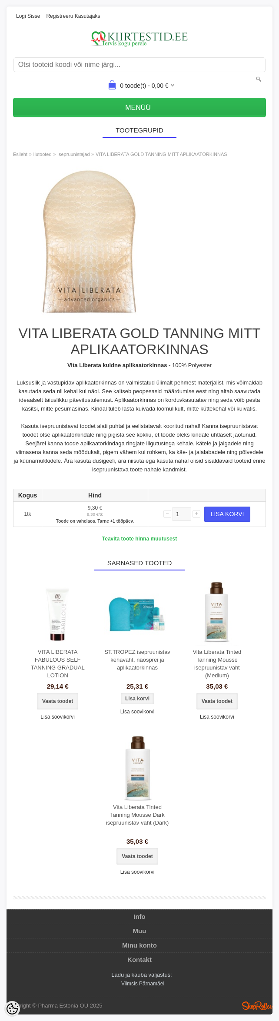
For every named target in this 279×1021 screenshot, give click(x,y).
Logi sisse (28, 16)
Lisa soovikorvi (57, 717)
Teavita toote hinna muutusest (139, 539)
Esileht (20, 154)
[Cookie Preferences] (12, 1009)
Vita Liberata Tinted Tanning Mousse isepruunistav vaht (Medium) (217, 664)
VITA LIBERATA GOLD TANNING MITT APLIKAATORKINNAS (161, 154)
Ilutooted (42, 154)
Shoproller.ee (257, 1005)
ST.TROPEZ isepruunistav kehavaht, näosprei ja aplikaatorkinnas (137, 660)
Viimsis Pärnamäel (142, 984)
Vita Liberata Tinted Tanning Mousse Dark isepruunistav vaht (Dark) (137, 815)
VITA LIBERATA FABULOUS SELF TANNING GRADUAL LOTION (58, 664)
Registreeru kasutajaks (73, 16)
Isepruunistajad (73, 154)
